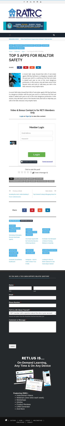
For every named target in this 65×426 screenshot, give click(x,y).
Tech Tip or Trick (42, 181)
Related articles (14, 221)
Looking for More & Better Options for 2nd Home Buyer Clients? (48, 261)
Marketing (46, 229)
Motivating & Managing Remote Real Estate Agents (15, 237)
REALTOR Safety (29, 45)
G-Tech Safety (39, 178)
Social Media (13, 253)
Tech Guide (13, 48)
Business (31, 178)
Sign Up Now (20, 422)
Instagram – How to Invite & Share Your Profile (31, 261)
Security (38, 45)
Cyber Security (19, 45)
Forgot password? (47, 161)
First (10, 291)
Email (11, 295)
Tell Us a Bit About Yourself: (20, 310)
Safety (27, 181)
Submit (12, 346)
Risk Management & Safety (16, 181)
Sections (13, 420)
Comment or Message (18, 320)
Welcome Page (37, 420)
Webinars (21, 48)
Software (45, 45)
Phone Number (15, 302)
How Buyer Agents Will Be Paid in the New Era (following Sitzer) (32, 241)
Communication (15, 228)
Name (12, 285)
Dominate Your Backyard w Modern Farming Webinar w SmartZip (49, 241)
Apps (11, 45)
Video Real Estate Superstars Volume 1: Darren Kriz (36, 39)
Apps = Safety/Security (20, 178)
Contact (30, 422)
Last (34, 291)
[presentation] (37, 146)
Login (21, 116)
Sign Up (28, 116)
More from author (26, 221)
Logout (27, 420)
